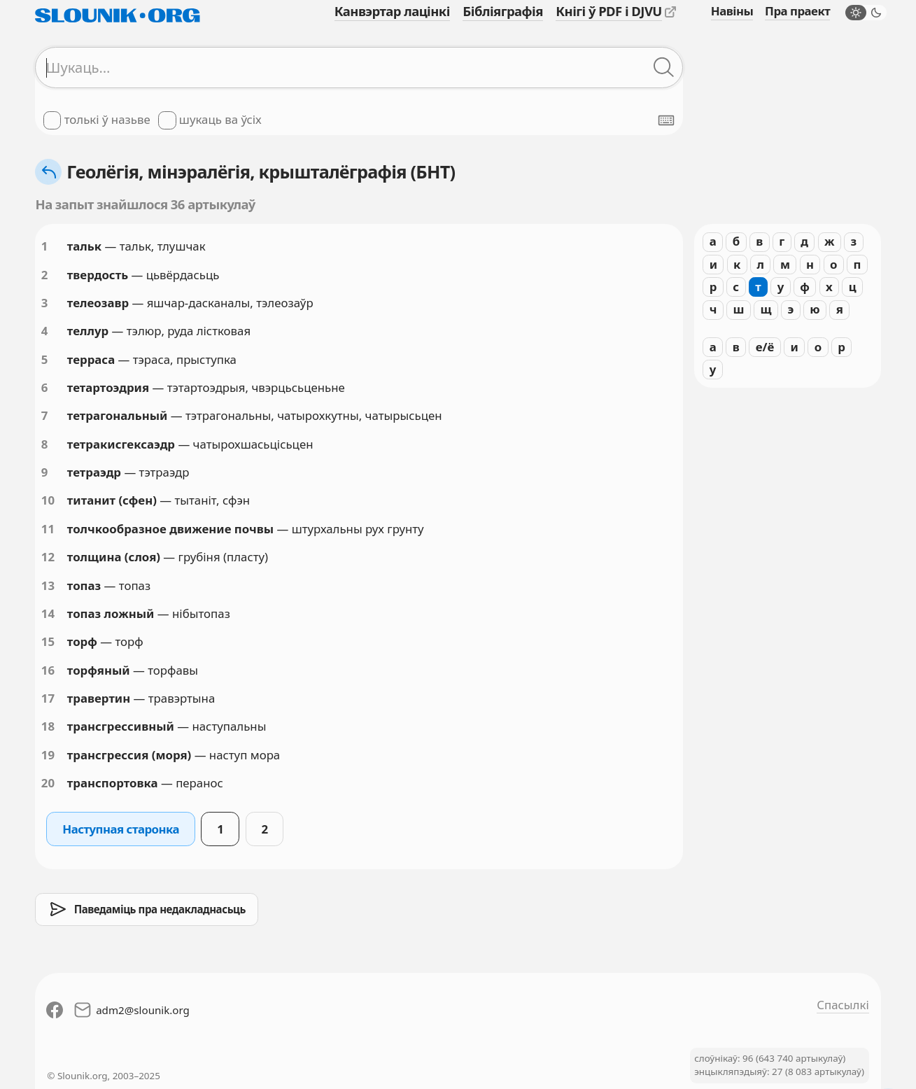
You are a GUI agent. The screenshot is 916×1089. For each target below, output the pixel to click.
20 (48, 783)
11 (48, 529)
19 (48, 755)
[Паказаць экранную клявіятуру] (666, 120)
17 (48, 698)
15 (48, 641)
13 (48, 585)
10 (48, 500)
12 (48, 557)
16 (48, 670)
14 (48, 613)
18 (48, 726)
